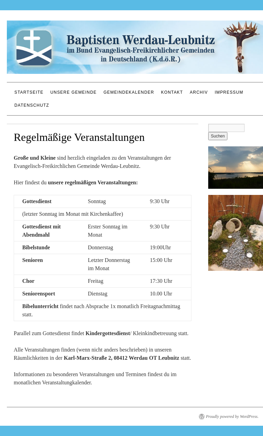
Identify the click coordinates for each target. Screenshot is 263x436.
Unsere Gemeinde (73, 92)
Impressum (229, 92)
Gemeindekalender (128, 92)
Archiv (199, 92)
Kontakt (172, 92)
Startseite (28, 92)
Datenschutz (31, 105)
